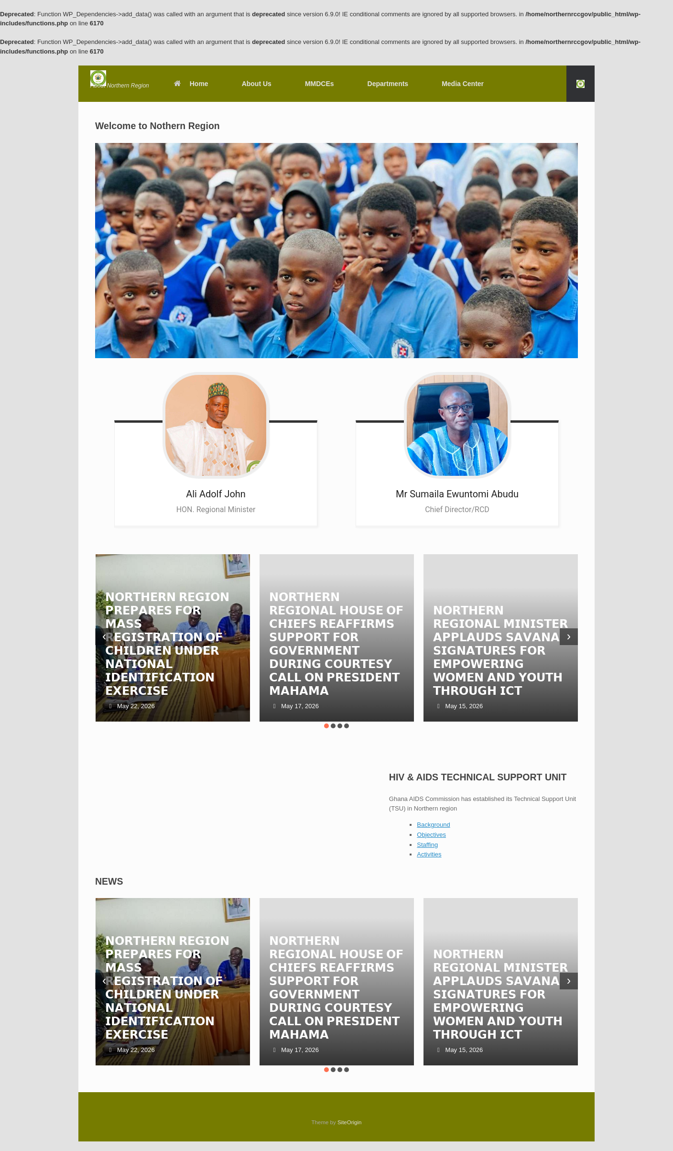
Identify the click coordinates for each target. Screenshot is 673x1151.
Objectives (431, 834)
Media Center (463, 84)
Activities (429, 854)
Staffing (427, 844)
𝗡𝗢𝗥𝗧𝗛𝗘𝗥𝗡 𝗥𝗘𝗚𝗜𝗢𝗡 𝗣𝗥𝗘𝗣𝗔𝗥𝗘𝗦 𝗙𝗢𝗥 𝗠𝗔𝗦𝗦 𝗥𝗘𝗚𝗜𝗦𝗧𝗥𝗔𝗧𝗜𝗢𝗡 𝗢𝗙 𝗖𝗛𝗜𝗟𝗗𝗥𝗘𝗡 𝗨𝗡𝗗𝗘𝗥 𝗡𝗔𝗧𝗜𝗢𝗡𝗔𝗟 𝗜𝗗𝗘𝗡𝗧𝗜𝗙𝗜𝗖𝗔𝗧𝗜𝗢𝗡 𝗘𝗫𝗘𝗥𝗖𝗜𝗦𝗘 (167, 644)
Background (433, 824)
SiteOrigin (349, 1122)
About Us (256, 84)
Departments (388, 84)
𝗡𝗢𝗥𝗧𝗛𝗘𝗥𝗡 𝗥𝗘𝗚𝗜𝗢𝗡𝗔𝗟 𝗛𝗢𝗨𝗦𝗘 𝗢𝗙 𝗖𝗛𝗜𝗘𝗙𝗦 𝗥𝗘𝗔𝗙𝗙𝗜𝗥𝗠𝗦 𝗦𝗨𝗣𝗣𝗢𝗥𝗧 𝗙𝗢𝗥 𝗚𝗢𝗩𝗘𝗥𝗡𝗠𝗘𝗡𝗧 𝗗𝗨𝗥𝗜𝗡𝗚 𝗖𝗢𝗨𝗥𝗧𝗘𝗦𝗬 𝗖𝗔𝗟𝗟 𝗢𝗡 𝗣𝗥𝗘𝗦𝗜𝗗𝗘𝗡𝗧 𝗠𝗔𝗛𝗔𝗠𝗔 (336, 644)
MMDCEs (319, 84)
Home (190, 84)
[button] (580, 84)
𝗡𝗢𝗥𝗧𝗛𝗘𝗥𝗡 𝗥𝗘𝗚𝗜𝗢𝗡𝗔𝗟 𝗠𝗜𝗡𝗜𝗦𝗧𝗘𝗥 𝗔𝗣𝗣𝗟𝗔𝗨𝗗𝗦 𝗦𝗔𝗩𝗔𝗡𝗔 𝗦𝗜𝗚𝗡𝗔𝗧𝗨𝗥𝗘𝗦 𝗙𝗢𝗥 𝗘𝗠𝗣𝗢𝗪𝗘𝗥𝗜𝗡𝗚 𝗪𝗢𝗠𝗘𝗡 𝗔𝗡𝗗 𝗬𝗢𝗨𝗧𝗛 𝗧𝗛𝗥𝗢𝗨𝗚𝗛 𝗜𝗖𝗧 (500, 650)
